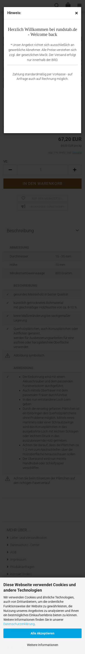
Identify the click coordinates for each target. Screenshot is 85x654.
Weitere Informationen (42, 645)
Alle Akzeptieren (42, 633)
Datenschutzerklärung (19, 624)
